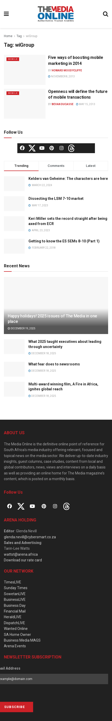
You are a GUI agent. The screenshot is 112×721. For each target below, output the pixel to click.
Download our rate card (23, 560)
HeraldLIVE (12, 617)
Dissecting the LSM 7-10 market (56, 198)
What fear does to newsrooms (54, 364)
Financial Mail (15, 611)
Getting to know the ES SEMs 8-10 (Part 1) (64, 241)
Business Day (15, 605)
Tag (19, 36)
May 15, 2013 (85, 104)
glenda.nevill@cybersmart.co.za (30, 537)
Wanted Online (16, 629)
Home (8, 36)
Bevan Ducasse (62, 104)
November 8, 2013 (61, 76)
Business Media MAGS (22, 640)
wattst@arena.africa (21, 554)
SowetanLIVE (15, 594)
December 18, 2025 (42, 353)
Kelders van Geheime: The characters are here (68, 178)
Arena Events (15, 646)
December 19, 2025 (21, 328)
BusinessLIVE (15, 599)
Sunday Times (15, 588)
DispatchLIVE (14, 623)
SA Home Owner (17, 634)
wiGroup (31, 36)
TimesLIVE (12, 582)
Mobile (13, 59)
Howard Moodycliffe (67, 70)
